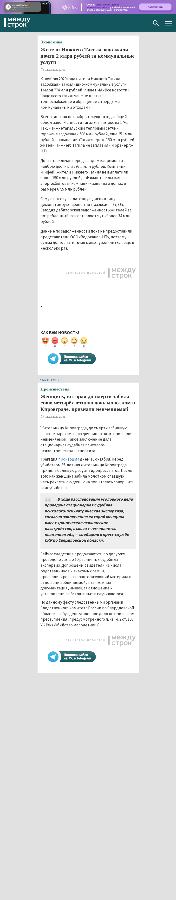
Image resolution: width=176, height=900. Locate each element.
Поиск (156, 23)
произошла (68, 459)
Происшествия (55, 389)
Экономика (51, 42)
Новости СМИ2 (48, 380)
